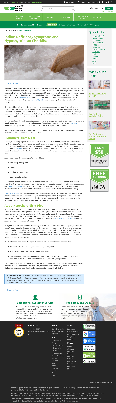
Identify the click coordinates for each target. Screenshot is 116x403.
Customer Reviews (99, 49)
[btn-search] (73, 9)
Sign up (110, 11)
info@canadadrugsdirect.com (38, 331)
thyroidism (24, 97)
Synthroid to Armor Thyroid (65, 218)
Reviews (70, 364)
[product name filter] (58, 8)
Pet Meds (96, 45)
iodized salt (74, 123)
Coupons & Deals (98, 36)
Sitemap (55, 351)
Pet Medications (73, 334)
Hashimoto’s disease (15, 186)
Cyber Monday (57, 353)
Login (103, 11)
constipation (17, 148)
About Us (96, 56)
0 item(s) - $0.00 (97, 8)
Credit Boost (71, 339)
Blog (104, 2)
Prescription (97, 40)
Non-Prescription (73, 331)
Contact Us (93, 2)
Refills (81, 2)
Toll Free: (34, 2)
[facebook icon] (111, 2)
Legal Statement (57, 345)
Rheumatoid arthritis (11, 193)
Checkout (109, 8)
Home (8, 30)
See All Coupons (93, 25)
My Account (69, 2)
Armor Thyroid (37, 100)
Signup (95, 58)
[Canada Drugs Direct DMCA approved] (89, 355)
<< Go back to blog (11, 83)
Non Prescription (98, 43)
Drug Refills (71, 337)
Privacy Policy (56, 348)
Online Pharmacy (99, 38)
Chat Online (16, 2)
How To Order (97, 47)
